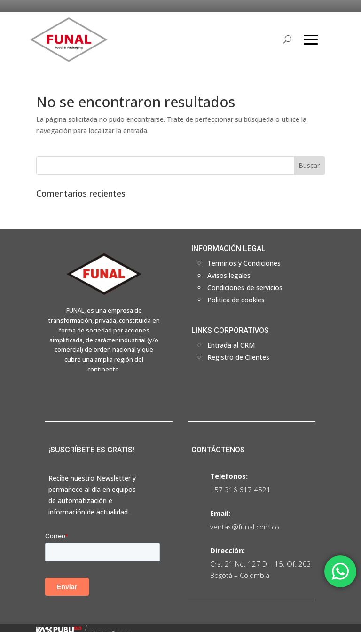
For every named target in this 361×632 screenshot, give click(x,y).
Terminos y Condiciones (244, 263)
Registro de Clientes (238, 357)
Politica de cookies (236, 299)
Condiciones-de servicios (245, 287)
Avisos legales (229, 275)
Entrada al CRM (231, 344)
